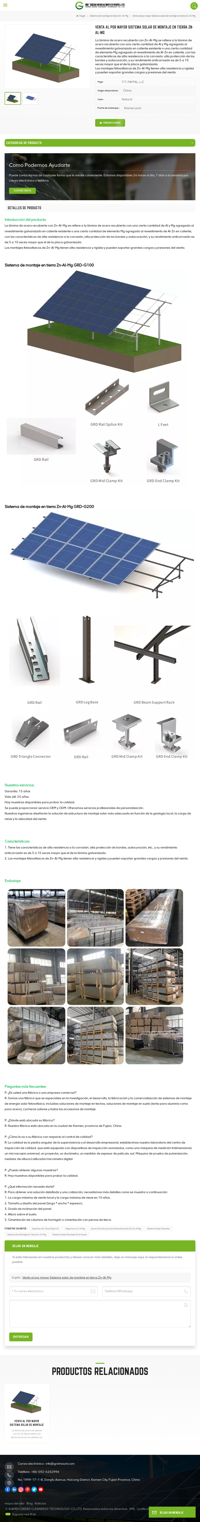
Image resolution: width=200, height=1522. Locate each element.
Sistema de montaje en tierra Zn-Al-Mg (26, 1234)
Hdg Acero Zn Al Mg (75, 1228)
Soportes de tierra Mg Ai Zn (45, 1228)
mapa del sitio (14, 1503)
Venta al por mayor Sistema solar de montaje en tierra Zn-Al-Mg (66, 1277)
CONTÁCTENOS (22, 190)
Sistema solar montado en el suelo (69, 1234)
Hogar (80, 15)
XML (132, 1509)
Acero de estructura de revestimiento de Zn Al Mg (116, 1228)
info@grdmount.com (60, 1464)
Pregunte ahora (110, 122)
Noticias (40, 1503)
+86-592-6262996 (45, 1472)
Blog (29, 1503)
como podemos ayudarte (39, 165)
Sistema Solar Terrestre (158, 1228)
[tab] (24, 208)
